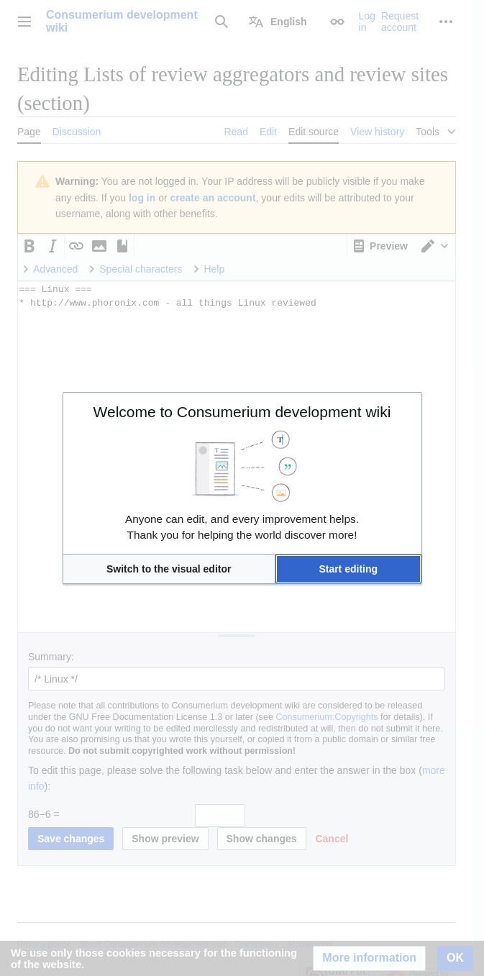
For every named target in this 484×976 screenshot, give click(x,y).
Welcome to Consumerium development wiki (242, 411)
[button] (169, 569)
